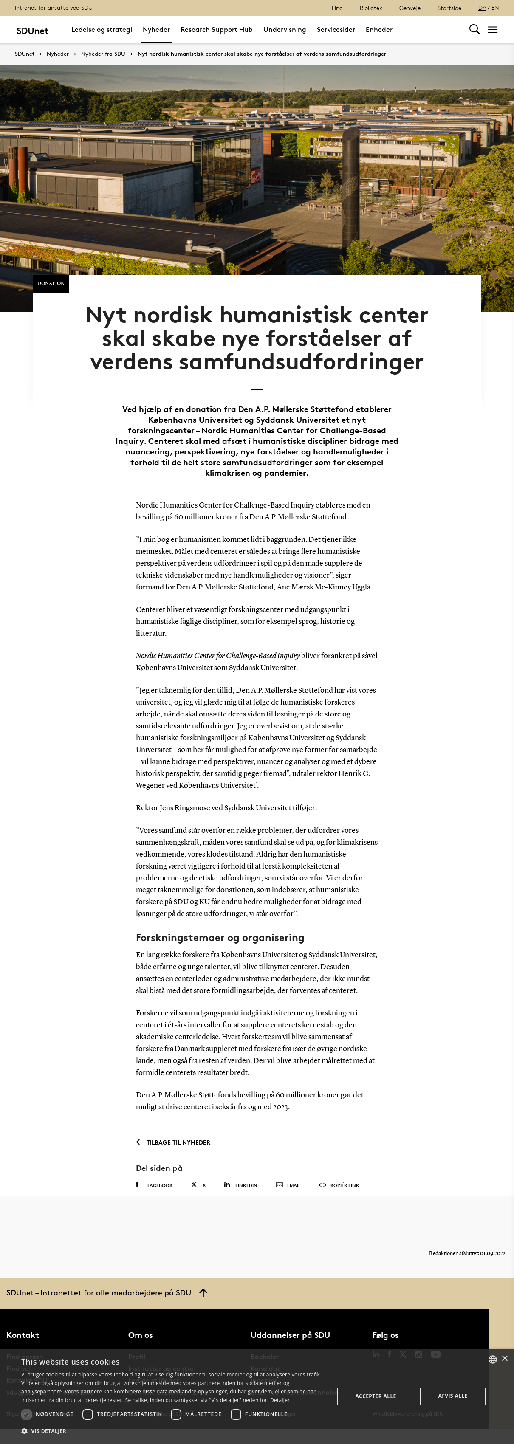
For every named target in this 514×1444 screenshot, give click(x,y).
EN (495, 7)
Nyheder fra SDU (103, 54)
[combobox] (493, 1359)
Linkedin (240, 1194)
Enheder (379, 29)
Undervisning (284, 29)
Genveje (410, 7)
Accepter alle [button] (375, 1396)
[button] (173, 1431)
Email (288, 1194)
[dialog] (257, 1396)
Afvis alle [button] (453, 1395)
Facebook (154, 1194)
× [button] (504, 1359)
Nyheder (156, 29)
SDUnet (24, 53)
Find (337, 7)
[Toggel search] (474, 29)
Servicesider (336, 29)
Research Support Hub (217, 29)
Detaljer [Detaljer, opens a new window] (280, 1400)
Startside (449, 7)
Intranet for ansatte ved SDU (54, 7)
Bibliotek (371, 7)
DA (482, 7)
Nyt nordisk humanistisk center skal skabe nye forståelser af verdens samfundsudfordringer (262, 54)
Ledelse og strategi (101, 29)
